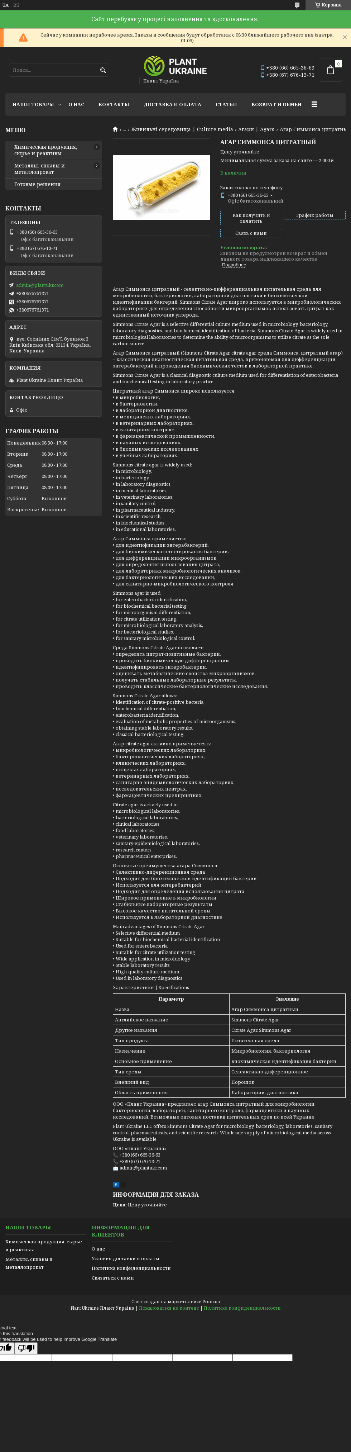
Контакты (113, 104)
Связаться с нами (113, 1278)
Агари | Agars (256, 129)
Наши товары (33, 104)
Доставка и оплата (172, 104)
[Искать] (103, 70)
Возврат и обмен (276, 104)
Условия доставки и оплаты (125, 1258)
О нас (76, 104)
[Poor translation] (26, 1348)
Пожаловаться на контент (169, 1308)
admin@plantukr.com (39, 285)
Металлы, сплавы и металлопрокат (39, 168)
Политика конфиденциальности (131, 1268)
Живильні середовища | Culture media (182, 129)
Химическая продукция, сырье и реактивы (45, 150)
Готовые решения (37, 184)
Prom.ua (211, 1302)
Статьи (226, 104)
